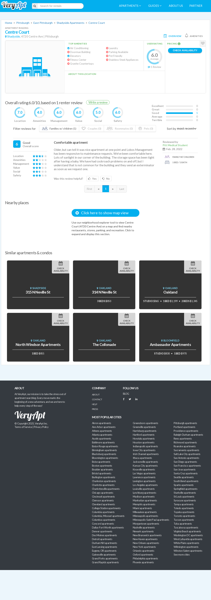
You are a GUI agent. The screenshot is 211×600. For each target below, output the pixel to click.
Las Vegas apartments (144, 473)
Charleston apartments (104, 481)
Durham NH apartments (104, 543)
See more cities (182, 554)
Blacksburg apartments (104, 454)
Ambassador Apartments (170, 344)
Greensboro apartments (145, 423)
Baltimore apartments (103, 442)
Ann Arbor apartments (103, 426)
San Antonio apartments (186, 457)
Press (95, 409)
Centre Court (96, 22)
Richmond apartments (185, 442)
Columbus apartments (103, 519)
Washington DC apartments (188, 535)
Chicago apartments (102, 492)
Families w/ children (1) (59, 128)
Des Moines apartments (104, 535)
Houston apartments (143, 442)
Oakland (170, 292)
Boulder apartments (102, 469)
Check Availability (185, 50)
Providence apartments (186, 430)
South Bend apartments (186, 481)
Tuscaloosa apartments (186, 527)
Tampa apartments (183, 504)
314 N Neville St (104, 292)
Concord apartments (103, 523)
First (89, 188)
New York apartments (144, 546)
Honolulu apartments (144, 438)
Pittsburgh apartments (185, 423)
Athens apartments (102, 430)
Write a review (97, 102)
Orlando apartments (143, 550)
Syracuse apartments (185, 500)
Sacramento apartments (186, 450)
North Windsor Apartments (38, 344)
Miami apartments (142, 508)
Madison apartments (143, 496)
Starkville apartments (185, 492)
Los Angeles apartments (145, 484)
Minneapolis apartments (145, 515)
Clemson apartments (103, 500)
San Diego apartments (185, 461)
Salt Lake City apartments (187, 454)
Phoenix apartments (143, 562)
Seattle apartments (184, 477)
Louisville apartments (144, 488)
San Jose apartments (185, 469)
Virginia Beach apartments (187, 531)
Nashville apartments (144, 527)
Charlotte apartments (103, 484)
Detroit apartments (102, 539)
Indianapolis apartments (145, 446)
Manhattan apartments (145, 500)
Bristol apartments (101, 473)
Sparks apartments (184, 484)
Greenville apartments (144, 426)
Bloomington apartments (105, 457)
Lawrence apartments (144, 477)
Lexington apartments (144, 481)
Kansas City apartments (145, 465)
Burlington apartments (103, 477)
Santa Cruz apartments (186, 473)
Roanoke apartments (185, 446)
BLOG (126, 393)
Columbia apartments (103, 512)
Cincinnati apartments (103, 496)
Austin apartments (101, 438)
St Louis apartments (184, 496)
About (95, 394)
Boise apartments (101, 461)
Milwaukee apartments (145, 512)
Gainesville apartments (104, 554)
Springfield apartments (185, 488)
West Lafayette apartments (188, 539)
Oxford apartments (143, 554)
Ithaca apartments (142, 457)
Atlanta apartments (102, 434)
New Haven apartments (145, 539)
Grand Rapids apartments (105, 562)
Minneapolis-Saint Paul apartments (151, 519)
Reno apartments (183, 438)
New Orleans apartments (146, 543)
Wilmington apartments (186, 546)
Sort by (171, 128)
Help (94, 404)
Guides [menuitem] (154, 5)
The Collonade (104, 344)
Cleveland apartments (103, 504)
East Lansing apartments (104, 546)
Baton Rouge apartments (105, 446)
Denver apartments (102, 531)
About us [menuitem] (176, 5)
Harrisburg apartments (144, 430)
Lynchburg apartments (144, 492)
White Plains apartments (186, 543)
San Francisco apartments (187, 465)
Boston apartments (102, 465)
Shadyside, (14, 36)
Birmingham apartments (104, 450)
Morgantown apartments (146, 523)
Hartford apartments (143, 434)
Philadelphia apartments (145, 558)
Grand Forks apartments (105, 558)
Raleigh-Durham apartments (188, 434)
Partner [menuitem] (195, 5)
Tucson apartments (184, 519)
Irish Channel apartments (146, 454)
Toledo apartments (184, 508)
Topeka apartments (184, 512)
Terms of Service (23, 426)
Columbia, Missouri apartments (108, 515)
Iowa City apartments (144, 450)
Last (121, 188)
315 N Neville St (38, 292)
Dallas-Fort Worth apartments (108, 527)
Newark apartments (143, 531)
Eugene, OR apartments (104, 550)
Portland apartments (184, 426)
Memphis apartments (144, 504)
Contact (97, 399)
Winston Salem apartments (188, 550)
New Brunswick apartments (147, 535)
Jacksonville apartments (145, 461)
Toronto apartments (184, 515)
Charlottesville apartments (105, 488)
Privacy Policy (41, 426)
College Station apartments (106, 508)
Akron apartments (101, 423)
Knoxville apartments (144, 469)
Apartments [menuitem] (130, 5)
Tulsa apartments (183, 523)
